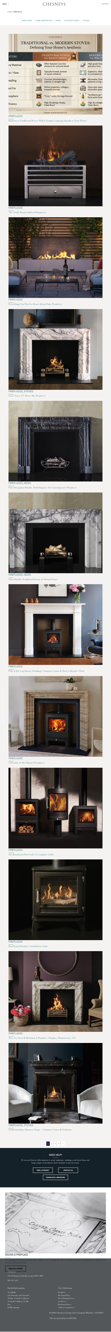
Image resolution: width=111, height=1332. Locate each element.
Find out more (16, 1269)
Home (9, 12)
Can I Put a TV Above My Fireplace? (27, 395)
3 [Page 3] (55, 1144)
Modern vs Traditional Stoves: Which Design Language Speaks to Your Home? (48, 120)
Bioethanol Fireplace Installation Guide (28, 946)
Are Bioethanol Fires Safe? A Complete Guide (31, 854)
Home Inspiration (43, 21)
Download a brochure (55, 1178)
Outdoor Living (71, 21)
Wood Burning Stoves (66, 1299)
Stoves (86, 21)
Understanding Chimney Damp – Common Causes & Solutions (40, 1129)
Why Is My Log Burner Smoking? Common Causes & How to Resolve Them (46, 671)
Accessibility (12, 1293)
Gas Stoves (62, 1302)
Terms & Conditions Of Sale (18, 1302)
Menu (4, 4)
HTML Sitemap (13, 1308)
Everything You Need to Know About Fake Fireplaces (35, 304)
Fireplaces (27, 21)
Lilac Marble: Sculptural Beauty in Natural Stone (33, 579)
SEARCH (105, 4)
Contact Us (68, 1170)
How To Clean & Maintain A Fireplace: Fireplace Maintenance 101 (42, 1037)
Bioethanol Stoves (64, 1305)
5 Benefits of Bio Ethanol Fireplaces (26, 762)
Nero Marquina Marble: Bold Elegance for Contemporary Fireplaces (43, 487)
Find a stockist (42, 1170)
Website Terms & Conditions (18, 1299)
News (58, 21)
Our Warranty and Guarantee (19, 1296)
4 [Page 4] (58, 1144)
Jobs (9, 1305)
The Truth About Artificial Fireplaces (27, 212)
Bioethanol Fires (64, 1296)
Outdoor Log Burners (66, 1308)
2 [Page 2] (51, 1144)
